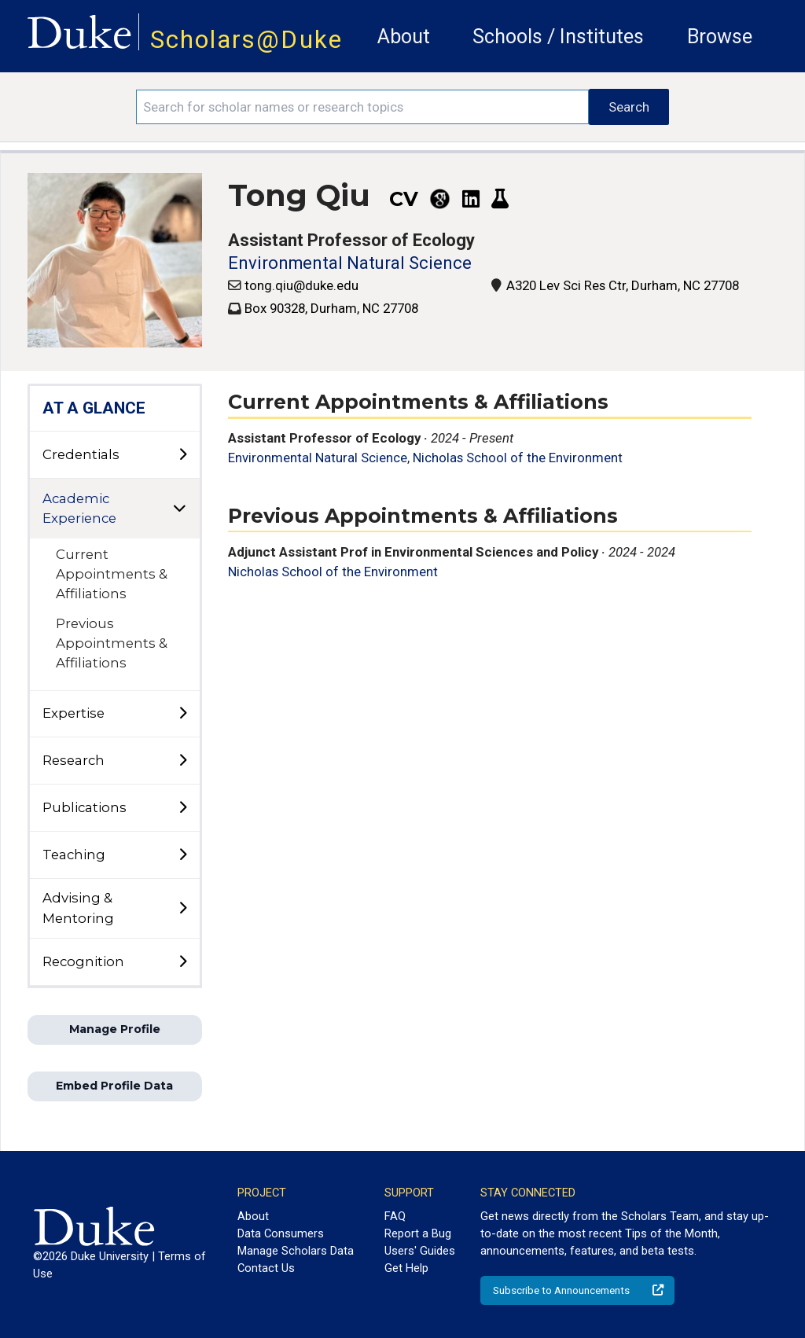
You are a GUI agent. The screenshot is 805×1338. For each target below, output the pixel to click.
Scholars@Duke (246, 39)
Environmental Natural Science (350, 263)
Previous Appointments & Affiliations (111, 643)
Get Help (406, 1268)
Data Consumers (280, 1233)
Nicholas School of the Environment (518, 457)
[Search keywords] (362, 107)
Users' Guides (419, 1251)
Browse (719, 36)
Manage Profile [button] (114, 1029)
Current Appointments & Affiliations (111, 573)
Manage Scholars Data (295, 1251)
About (403, 36)
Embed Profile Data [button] (114, 1086)
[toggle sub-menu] (182, 455)
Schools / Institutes (558, 36)
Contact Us (266, 1268)
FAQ (395, 1216)
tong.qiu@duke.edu (301, 285)
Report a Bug (417, 1233)
